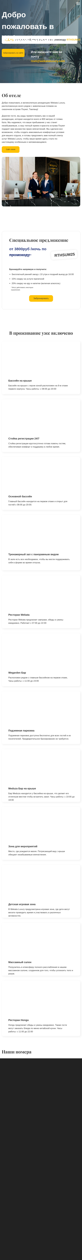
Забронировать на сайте (13, 53)
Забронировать (41, 298)
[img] (41, 998)
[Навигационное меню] (78, 4)
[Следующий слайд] (77, 1129)
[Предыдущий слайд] (4, 1129)
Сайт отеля (10, 149)
